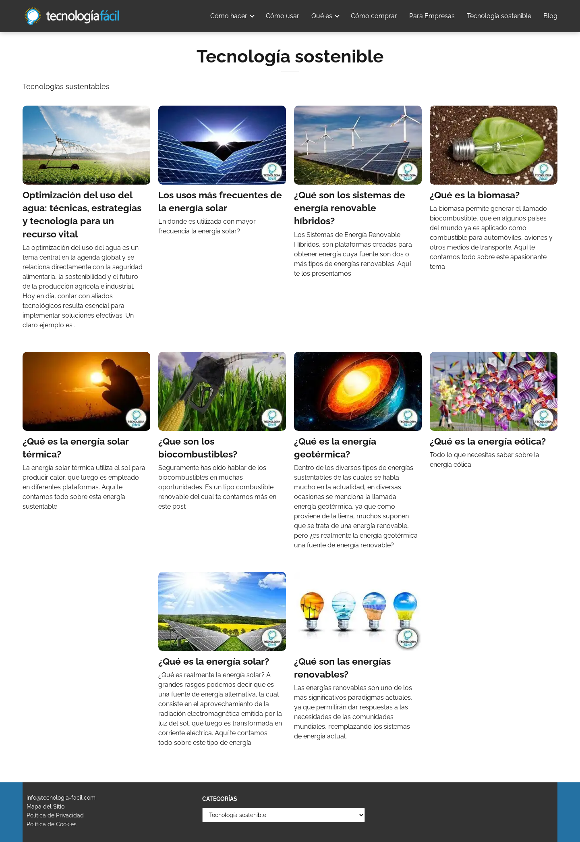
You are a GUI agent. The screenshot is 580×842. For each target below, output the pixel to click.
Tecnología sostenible (499, 16)
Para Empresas (432, 16)
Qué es (321, 16)
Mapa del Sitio (45, 806)
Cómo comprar (374, 16)
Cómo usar (282, 16)
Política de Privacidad (55, 815)
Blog (550, 16)
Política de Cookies (52, 824)
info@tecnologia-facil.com (61, 797)
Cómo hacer (228, 16)
